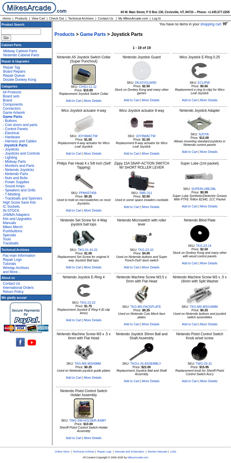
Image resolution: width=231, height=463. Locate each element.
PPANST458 (88, 193)
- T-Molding (11, 194)
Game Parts (93, 34)
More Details (93, 100)
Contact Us (105, 18)
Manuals (9, 223)
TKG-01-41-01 (87, 249)
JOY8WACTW (146, 136)
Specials (9, 235)
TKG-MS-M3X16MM (204, 306)
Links (173, 451)
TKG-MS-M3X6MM (87, 363)
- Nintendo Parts (15, 174)
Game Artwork (14, 113)
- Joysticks (11, 149)
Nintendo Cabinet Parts (21, 55)
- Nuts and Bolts (15, 178)
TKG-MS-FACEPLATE (145, 306)
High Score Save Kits (19, 202)
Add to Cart (73, 100)
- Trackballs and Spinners (22, 198)
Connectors (12, 108)
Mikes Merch (13, 227)
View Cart (38, 18)
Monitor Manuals (157, 451)
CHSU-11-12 (88, 86)
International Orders (18, 288)
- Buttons (10, 121)
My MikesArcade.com (133, 18)
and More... (12, 272)
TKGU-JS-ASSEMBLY (145, 363)
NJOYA (204, 134)
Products (21, 18)
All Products (12, 92)
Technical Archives (81, 18)
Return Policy (13, 292)
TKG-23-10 (145, 249)
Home (7, 18)
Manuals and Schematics (129, 451)
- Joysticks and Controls (21, 153)
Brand (7, 100)
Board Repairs (14, 71)
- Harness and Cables (20, 141)
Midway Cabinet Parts (20, 51)
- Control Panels (15, 129)
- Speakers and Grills (19, 190)
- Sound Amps (14, 186)
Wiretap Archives (16, 268)
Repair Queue (14, 76)
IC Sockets (11, 207)
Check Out (56, 18)
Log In (156, 18)
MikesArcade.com (137, 457)
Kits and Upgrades (17, 219)
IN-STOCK (11, 211)
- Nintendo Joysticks (18, 170)
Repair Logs (12, 260)
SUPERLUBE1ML (203, 189)
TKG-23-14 (204, 245)
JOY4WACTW (88, 136)
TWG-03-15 (204, 363)
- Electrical (11, 133)
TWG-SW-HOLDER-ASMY (87, 420)
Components (13, 104)
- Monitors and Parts (18, 166)
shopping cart (214, 24)
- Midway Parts (14, 162)
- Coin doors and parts (20, 125)
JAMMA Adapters (16, 215)
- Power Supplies (16, 182)
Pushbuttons (12, 231)
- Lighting (10, 158)
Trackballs (10, 243)
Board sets (11, 96)
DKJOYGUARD (146, 82)
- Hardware (11, 137)
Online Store (62, 451)
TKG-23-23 (87, 302)
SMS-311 (145, 193)
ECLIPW (204, 82)
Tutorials (9, 264)
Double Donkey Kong (19, 80)
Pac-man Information (19, 256)
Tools (7, 239)
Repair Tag (11, 67)
